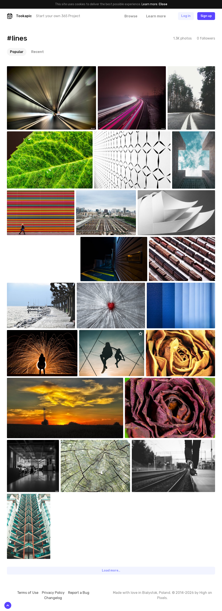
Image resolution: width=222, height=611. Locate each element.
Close (163, 4)
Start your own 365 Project (58, 16)
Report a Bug (78, 593)
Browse (130, 16)
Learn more (149, 4)
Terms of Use (27, 593)
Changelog (53, 598)
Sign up (206, 16)
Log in (186, 16)
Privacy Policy (53, 593)
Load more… (111, 570)
